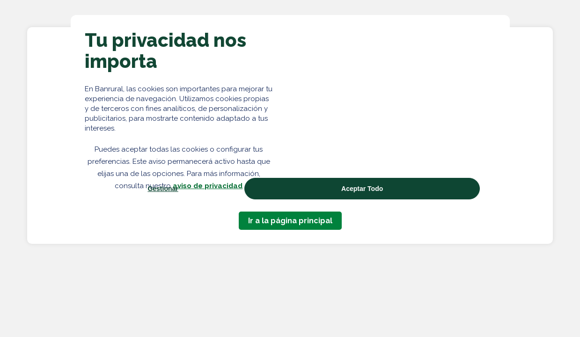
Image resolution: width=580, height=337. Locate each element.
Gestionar (162, 188)
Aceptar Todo (362, 188)
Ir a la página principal (290, 220)
